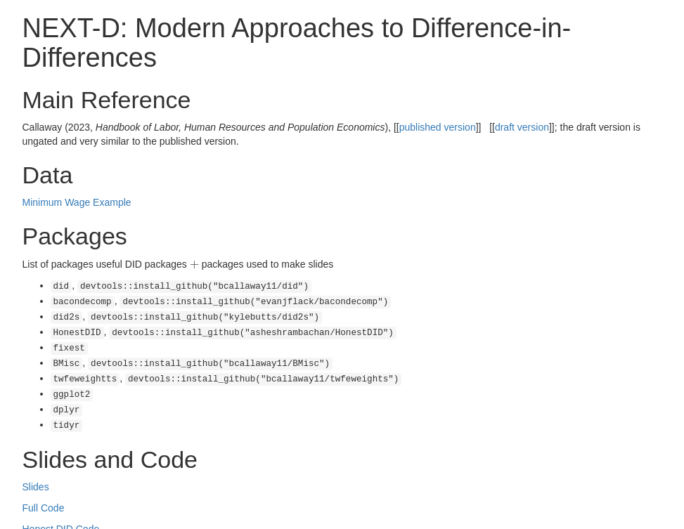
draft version (522, 127)
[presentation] (194, 264)
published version (437, 127)
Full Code (43, 493)
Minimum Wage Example (76, 202)
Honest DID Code (61, 515)
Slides (35, 472)
